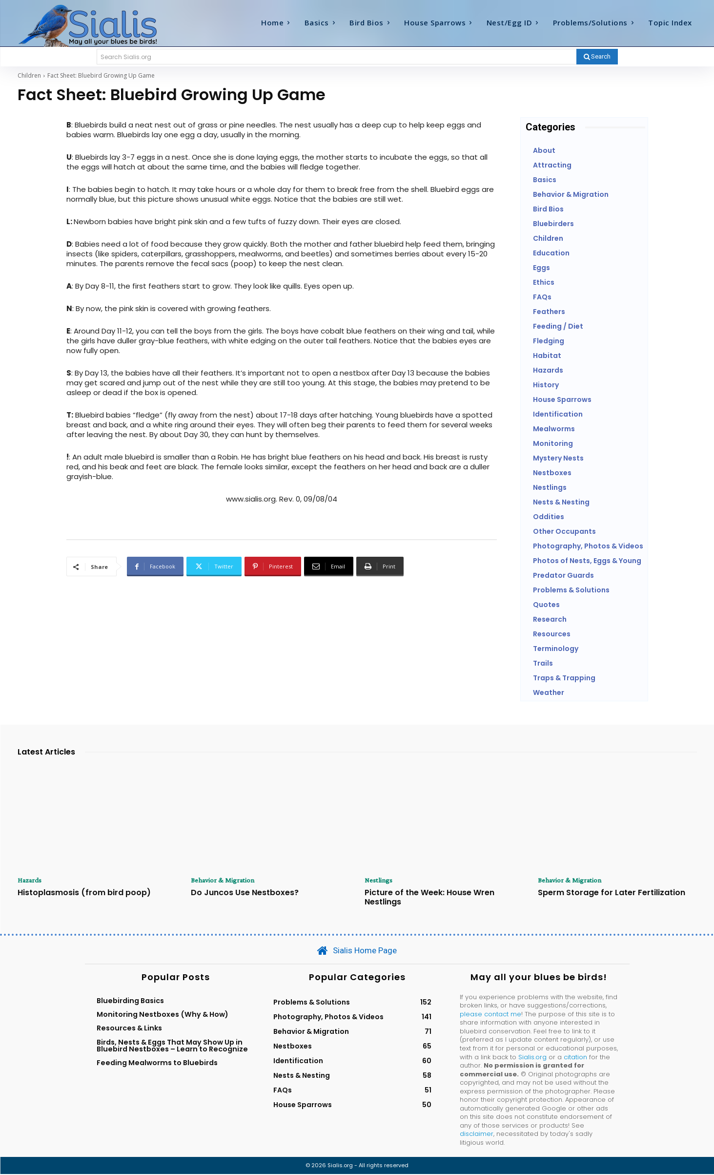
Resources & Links (129, 1029)
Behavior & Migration (224, 880)
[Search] (597, 56)
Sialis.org (532, 1057)
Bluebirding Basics (130, 1001)
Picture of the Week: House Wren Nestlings (429, 897)
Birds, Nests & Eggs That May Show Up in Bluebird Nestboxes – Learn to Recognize (172, 1046)
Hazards (31, 880)
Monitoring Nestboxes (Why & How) (162, 1015)
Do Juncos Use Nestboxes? (245, 893)
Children (29, 75)
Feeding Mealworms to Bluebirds (157, 1064)
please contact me (490, 1014)
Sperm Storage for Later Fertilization (611, 893)
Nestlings (380, 880)
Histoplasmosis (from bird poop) (84, 893)
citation (575, 1057)
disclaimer (476, 1134)
